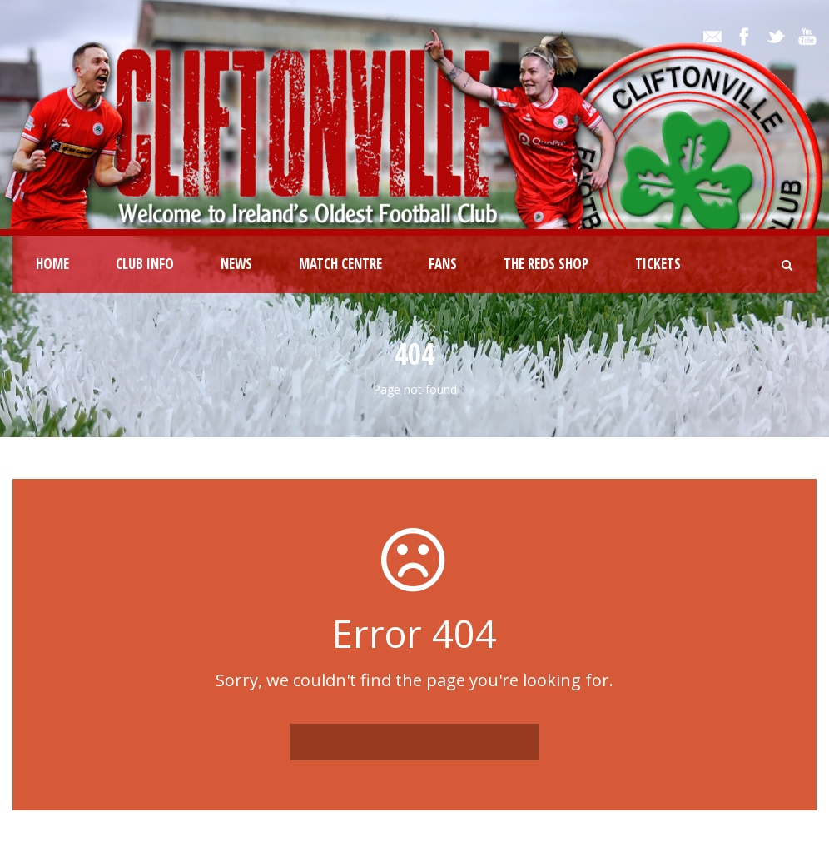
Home (52, 263)
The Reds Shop (546, 263)
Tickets (658, 263)
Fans (443, 263)
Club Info (145, 263)
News (236, 263)
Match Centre (340, 263)
